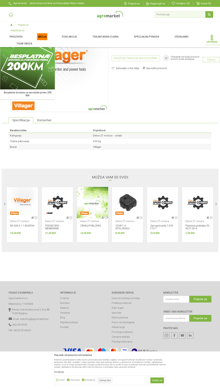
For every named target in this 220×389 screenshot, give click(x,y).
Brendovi (65, 339)
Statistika (75, 380)
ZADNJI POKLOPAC (90, 261)
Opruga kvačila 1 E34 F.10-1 (161, 263)
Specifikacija (21, 156)
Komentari (44, 156)
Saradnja (65, 348)
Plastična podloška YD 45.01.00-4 (197, 263)
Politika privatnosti (122, 339)
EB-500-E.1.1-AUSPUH (22, 261)
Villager (97, 183)
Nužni (62, 380)
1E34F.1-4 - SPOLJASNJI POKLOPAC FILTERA (126, 264)
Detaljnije (59, 372)
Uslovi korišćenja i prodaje (126, 334)
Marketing (90, 380)
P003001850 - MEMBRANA (52, 263)
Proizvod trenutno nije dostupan (135, 94)
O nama (64, 334)
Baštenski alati (58, 40)
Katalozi (64, 343)
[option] (22, 251)
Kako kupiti (118, 343)
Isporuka (116, 348)
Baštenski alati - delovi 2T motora (83, 40)
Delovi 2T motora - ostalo (113, 40)
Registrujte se (157, 3)
